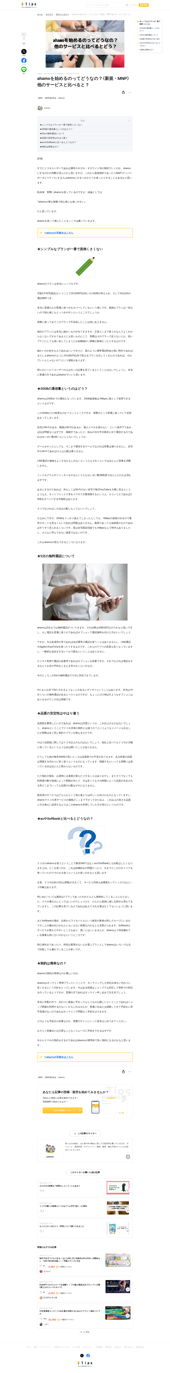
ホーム (40, 14)
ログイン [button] (134, 5)
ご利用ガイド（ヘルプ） (61, 1347)
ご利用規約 (99, 1347)
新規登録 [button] (143, 5)
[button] (123, 92)
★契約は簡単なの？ (49, 146)
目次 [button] (105, 120)
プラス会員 (76, 1347)
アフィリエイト (45, 1347)
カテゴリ (49, 14)
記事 (35, 1347)
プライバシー (87, 1347)
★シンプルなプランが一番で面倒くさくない (61, 124)
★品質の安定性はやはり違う (53, 138)
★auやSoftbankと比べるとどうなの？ (58, 142)
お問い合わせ (128, 1347)
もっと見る (85, 1332)
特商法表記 (140, 1347)
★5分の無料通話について (52, 133)
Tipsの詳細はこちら (67, 1110)
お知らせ (117, 1347)
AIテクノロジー (62, 14)
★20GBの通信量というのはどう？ (56, 129)
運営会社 (108, 1347)
